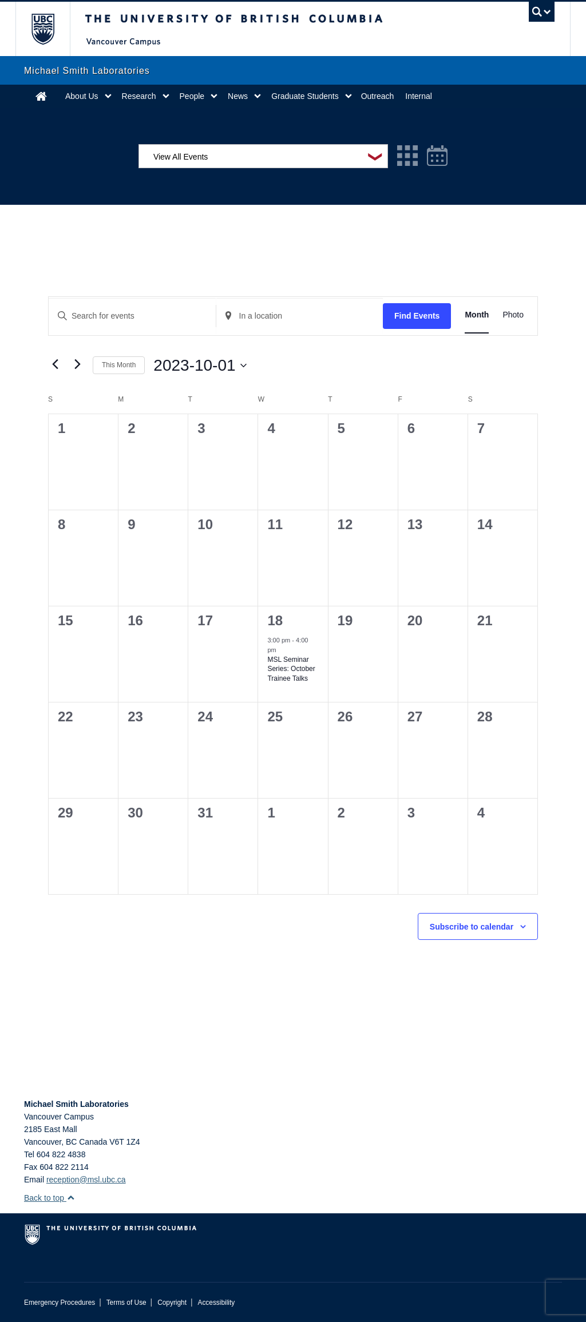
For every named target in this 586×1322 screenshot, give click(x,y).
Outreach (377, 96)
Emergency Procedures (59, 1303)
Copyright (172, 1303)
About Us (81, 96)
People (192, 96)
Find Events (417, 315)
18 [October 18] (275, 620)
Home (41, 96)
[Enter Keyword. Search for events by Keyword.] (132, 316)
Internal (418, 96)
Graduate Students (305, 96)
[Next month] (77, 364)
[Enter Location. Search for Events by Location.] (299, 316)
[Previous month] (55, 364)
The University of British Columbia (51, 29)
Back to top (49, 1197)
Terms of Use (126, 1303)
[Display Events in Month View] (477, 315)
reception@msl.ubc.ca (86, 1179)
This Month (119, 365)
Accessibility (216, 1303)
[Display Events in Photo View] (513, 315)
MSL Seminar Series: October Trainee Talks (291, 669)
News (238, 96)
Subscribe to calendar (471, 926)
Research (139, 96)
